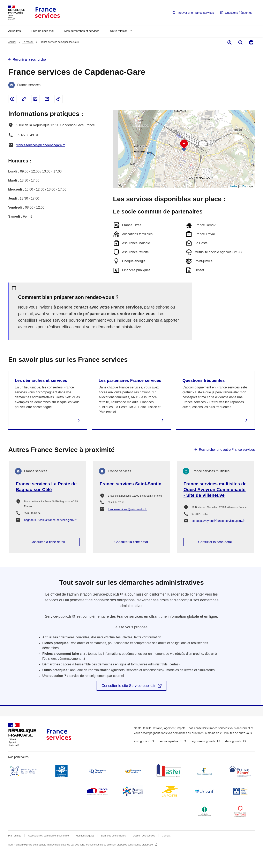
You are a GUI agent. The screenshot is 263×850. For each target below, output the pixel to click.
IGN (244, 186)
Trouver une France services (195, 12)
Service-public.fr (106, 594)
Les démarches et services (41, 380)
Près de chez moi (42, 31)
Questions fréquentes (238, 12)
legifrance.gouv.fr (203, 741)
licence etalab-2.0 (143, 844)
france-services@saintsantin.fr (127, 509)
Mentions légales (85, 835)
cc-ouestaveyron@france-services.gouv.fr (218, 520)
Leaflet (234, 186)
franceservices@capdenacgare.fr (40, 145)
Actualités (14, 31)
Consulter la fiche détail (48, 542)
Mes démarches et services (81, 31)
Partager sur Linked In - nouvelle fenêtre (35, 99)
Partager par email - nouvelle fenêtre (47, 99)
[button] (184, 144)
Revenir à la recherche (29, 59)
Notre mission (119, 31)
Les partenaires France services (130, 380)
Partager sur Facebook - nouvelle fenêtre (12, 99)
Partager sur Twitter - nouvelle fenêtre (24, 99)
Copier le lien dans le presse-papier (58, 99)
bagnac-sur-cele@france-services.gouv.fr (50, 520)
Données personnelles (113, 835)
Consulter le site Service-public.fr (129, 686)
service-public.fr (170, 741)
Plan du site (14, 835)
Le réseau (27, 42)
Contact (166, 835)
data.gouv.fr (233, 741)
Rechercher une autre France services (227, 449)
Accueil (12, 42)
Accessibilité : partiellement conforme (48, 835)
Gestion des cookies (144, 835)
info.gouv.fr (142, 741)
